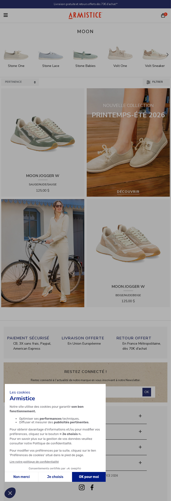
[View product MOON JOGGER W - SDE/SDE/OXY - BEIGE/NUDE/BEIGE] (128, 240)
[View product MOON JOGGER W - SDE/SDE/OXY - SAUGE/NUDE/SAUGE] (42, 129)
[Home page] (85, 15)
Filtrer (155, 82)
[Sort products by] (20, 82)
